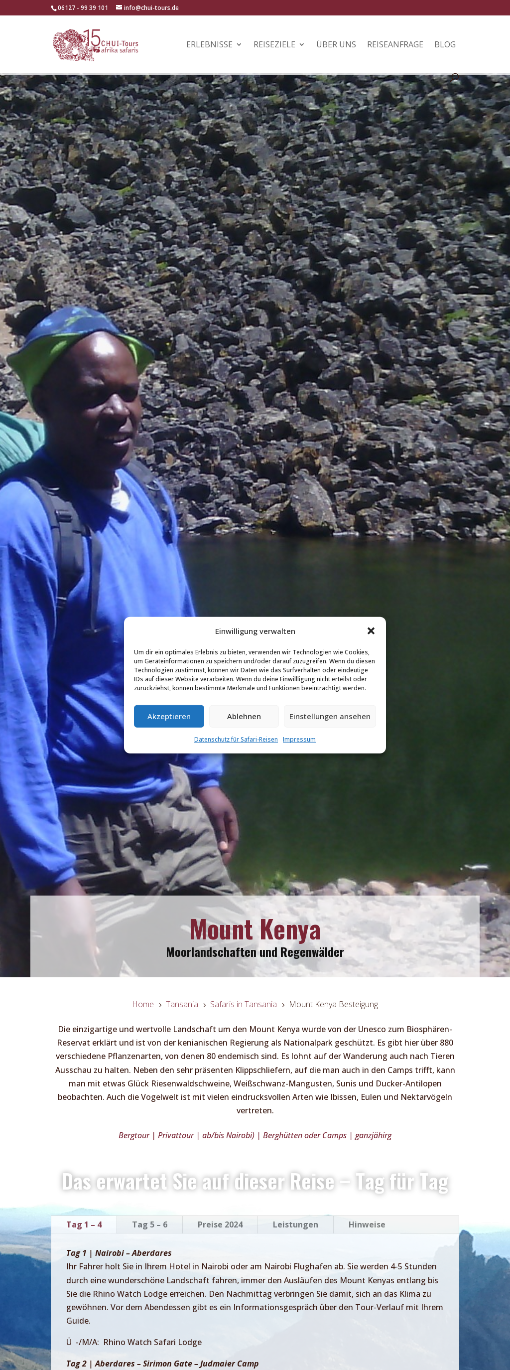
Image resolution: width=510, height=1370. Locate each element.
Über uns (336, 45)
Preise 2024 (220, 1224)
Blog (445, 45)
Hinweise (367, 1224)
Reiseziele (274, 45)
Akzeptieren (169, 716)
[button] (371, 631)
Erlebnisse (209, 45)
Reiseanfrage (395, 45)
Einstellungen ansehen (330, 716)
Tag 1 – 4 (84, 1224)
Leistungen (295, 1224)
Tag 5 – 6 (149, 1224)
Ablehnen (244, 716)
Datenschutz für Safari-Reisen (236, 739)
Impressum (299, 739)
